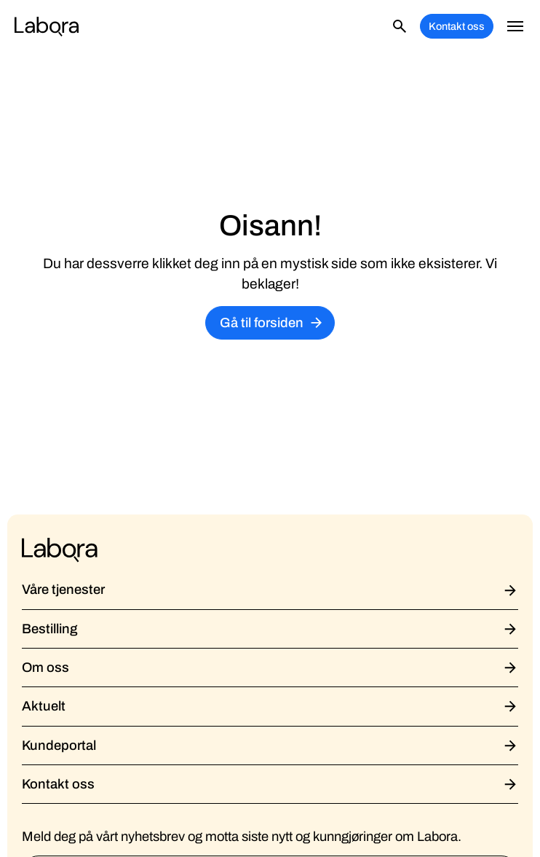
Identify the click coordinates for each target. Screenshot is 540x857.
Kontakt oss (457, 26)
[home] (47, 26)
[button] (515, 26)
